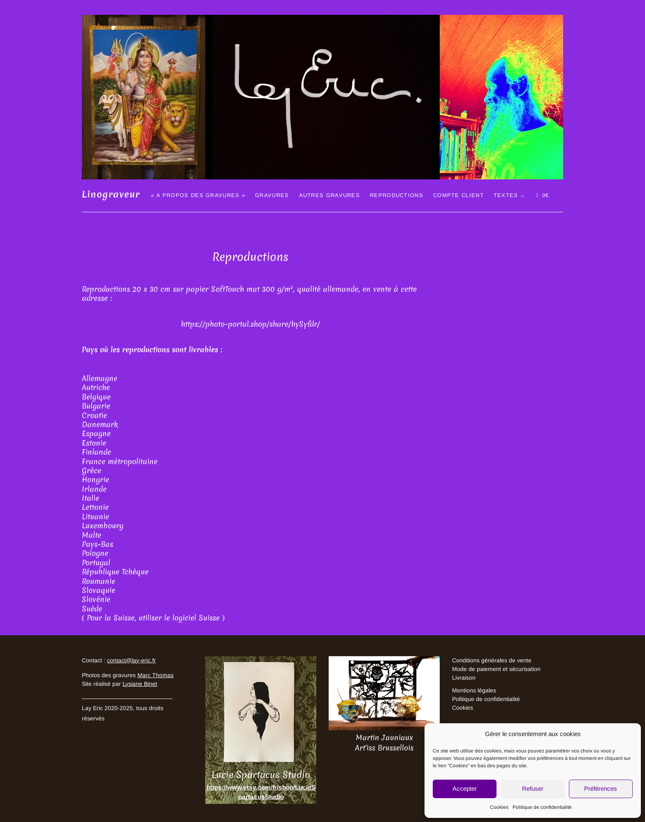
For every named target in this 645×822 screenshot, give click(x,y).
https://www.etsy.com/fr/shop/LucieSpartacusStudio (261, 792)
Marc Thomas (155, 675)
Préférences (600, 788)
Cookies (499, 807)
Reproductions (396, 195)
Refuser (532, 788)
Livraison (464, 677)
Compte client (458, 195)
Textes (506, 195)
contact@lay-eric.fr (131, 660)
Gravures (272, 195)
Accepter (464, 788)
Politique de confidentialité (542, 807)
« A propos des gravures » (198, 195)
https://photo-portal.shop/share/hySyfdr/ (250, 324)
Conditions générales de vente (491, 660)
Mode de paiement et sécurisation (496, 669)
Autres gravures (329, 195)
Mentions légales (474, 690)
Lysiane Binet (140, 683)
